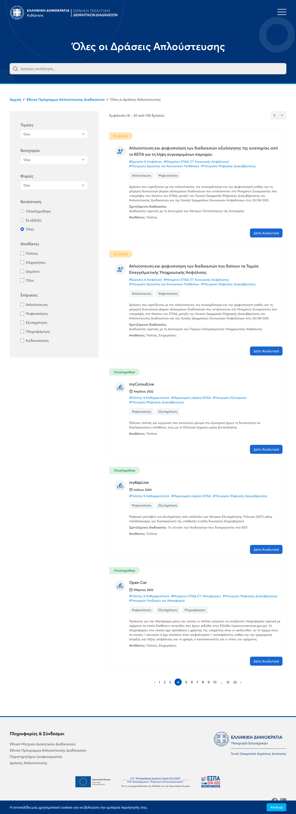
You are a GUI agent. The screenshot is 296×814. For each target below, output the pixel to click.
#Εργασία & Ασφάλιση (145, 162)
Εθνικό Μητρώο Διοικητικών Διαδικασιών (43, 744)
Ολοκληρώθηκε (38, 211)
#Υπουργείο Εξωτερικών (230, 398)
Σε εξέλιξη (33, 220)
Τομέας (26, 124)
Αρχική (15, 99)
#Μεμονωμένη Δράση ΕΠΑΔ (191, 398)
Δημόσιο (33, 271)
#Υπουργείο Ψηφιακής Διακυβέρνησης (228, 166)
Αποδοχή (276, 807)
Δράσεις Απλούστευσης (28, 763)
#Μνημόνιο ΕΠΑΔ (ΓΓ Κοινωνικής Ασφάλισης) (196, 162)
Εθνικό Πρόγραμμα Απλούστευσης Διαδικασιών (66, 99)
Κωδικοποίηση (37, 340)
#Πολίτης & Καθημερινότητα (149, 398)
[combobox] (148, 68)
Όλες (30, 229)
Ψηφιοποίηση (37, 313)
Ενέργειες (29, 295)
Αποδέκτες (29, 243)
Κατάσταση (30, 201)
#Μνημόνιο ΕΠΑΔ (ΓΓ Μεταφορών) (196, 596)
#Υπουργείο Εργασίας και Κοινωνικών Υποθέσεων (164, 166)
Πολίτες (32, 253)
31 (228, 682)
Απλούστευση (37, 304)
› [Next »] (240, 682)
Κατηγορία (30, 150)
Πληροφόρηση (38, 331)
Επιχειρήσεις (36, 262)
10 (214, 682)
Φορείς (26, 176)
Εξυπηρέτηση (36, 322)
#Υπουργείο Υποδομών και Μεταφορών (157, 601)
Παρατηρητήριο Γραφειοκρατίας (36, 756)
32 (235, 682)
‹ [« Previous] (154, 682)
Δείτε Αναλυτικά (266, 233)
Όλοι (30, 280)
